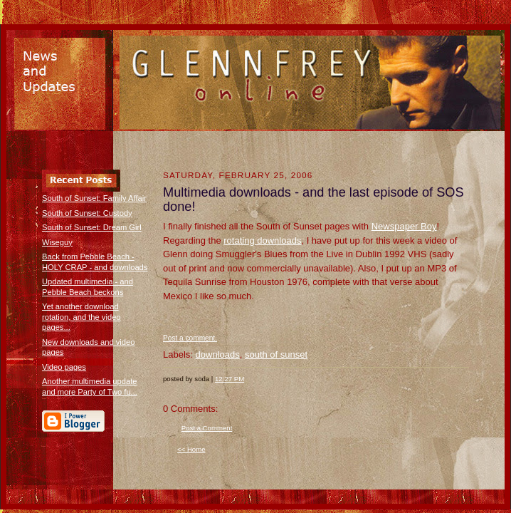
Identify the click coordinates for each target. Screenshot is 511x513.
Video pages (64, 367)
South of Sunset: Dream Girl (92, 227)
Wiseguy (57, 242)
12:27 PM (229, 379)
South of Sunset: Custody (87, 213)
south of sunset (276, 354)
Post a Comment (207, 428)
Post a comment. (190, 338)
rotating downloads (262, 240)
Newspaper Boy (404, 226)
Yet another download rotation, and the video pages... (81, 316)
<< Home (191, 449)
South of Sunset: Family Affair (94, 198)
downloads (218, 354)
